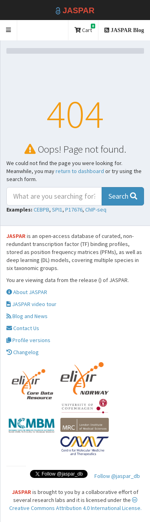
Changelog (22, 352)
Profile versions (28, 340)
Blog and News (27, 316)
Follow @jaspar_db (117, 476)
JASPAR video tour (31, 304)
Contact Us (22, 328)
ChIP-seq (95, 209)
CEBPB (41, 209)
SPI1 (57, 209)
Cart (84, 29)
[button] (8, 30)
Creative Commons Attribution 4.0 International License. (75, 504)
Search (122, 196)
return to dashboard (80, 171)
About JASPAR (26, 292)
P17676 (73, 209)
